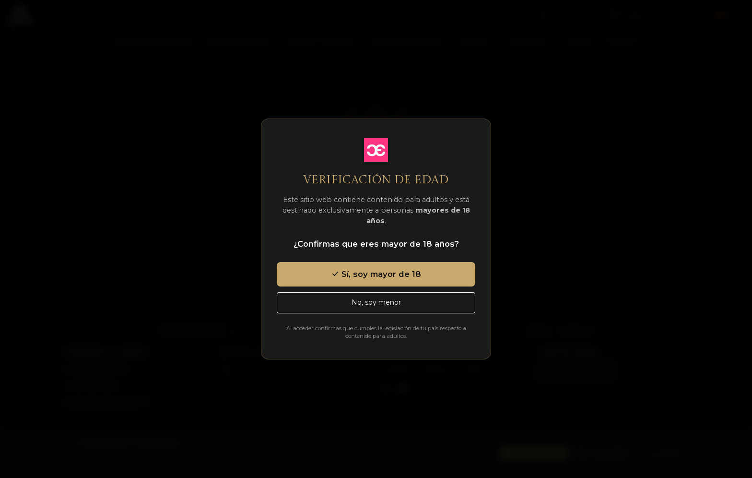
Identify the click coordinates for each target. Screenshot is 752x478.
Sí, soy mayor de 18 (376, 274)
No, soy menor (376, 302)
